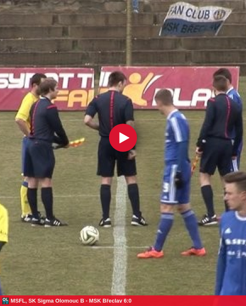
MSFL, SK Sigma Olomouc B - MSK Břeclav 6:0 (71, 301)
